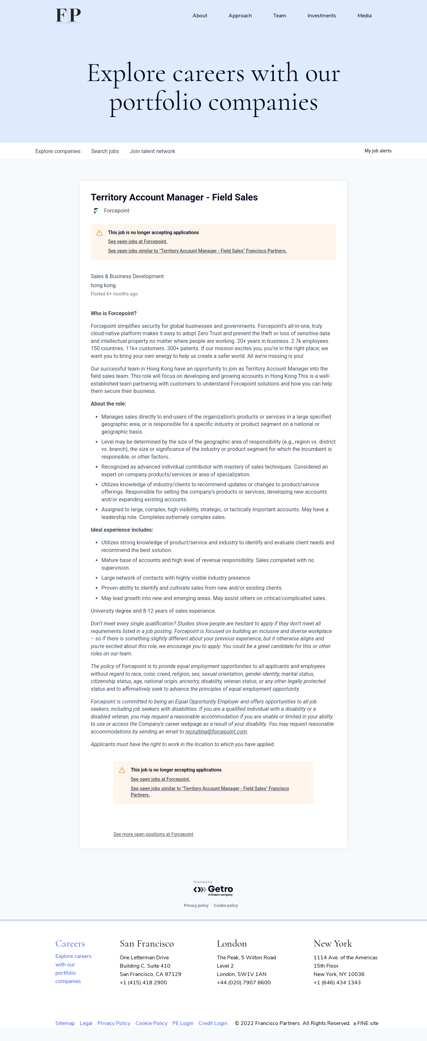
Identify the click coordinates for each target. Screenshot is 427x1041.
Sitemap (65, 1023)
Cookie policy (226, 905)
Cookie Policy (151, 1023)
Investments (322, 15)
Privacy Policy (113, 1023)
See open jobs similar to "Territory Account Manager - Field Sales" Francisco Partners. (197, 250)
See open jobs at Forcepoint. (137, 241)
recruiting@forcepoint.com (216, 731)
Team (279, 15)
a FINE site (365, 1023)
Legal (86, 1023)
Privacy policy (196, 905)
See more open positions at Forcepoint (153, 834)
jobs (105, 151)
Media (365, 15)
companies (57, 151)
